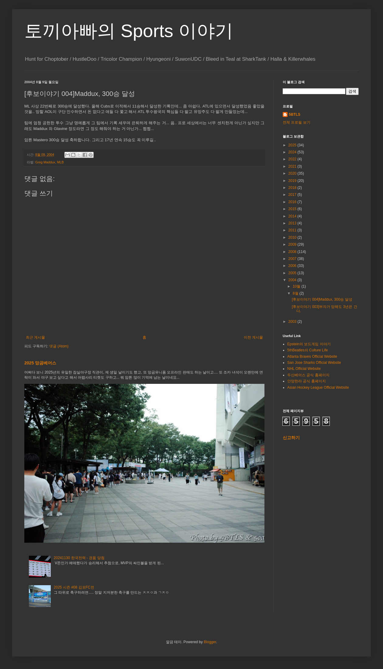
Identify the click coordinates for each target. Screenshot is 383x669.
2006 (293, 266)
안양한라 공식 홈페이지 (306, 381)
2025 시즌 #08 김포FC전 (74, 587)
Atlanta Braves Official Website (312, 356)
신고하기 (291, 437)
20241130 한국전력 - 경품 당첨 (79, 558)
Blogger (210, 642)
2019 (293, 181)
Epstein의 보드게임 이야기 (309, 344)
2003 (293, 321)
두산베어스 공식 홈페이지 (308, 375)
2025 (293, 145)
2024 (293, 152)
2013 (293, 223)
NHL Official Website (304, 369)
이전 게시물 (253, 337)
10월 (297, 286)
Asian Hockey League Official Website (318, 387)
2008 (293, 252)
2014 (293, 216)
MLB (60, 162)
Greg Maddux (45, 162)
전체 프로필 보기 (296, 122)
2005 (293, 273)
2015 (293, 209)
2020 (293, 173)
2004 (293, 280)
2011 (293, 230)
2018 (293, 188)
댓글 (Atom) (58, 346)
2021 (293, 166)
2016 (293, 202)
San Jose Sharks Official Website (314, 362)
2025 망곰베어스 (40, 362)
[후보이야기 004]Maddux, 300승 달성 (322, 299)
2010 (293, 237)
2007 (293, 259)
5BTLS (294, 114)
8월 (296, 293)
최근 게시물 (35, 337)
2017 (293, 195)
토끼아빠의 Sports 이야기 (128, 31)
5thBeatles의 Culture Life (307, 350)
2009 (293, 244)
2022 (293, 159)
